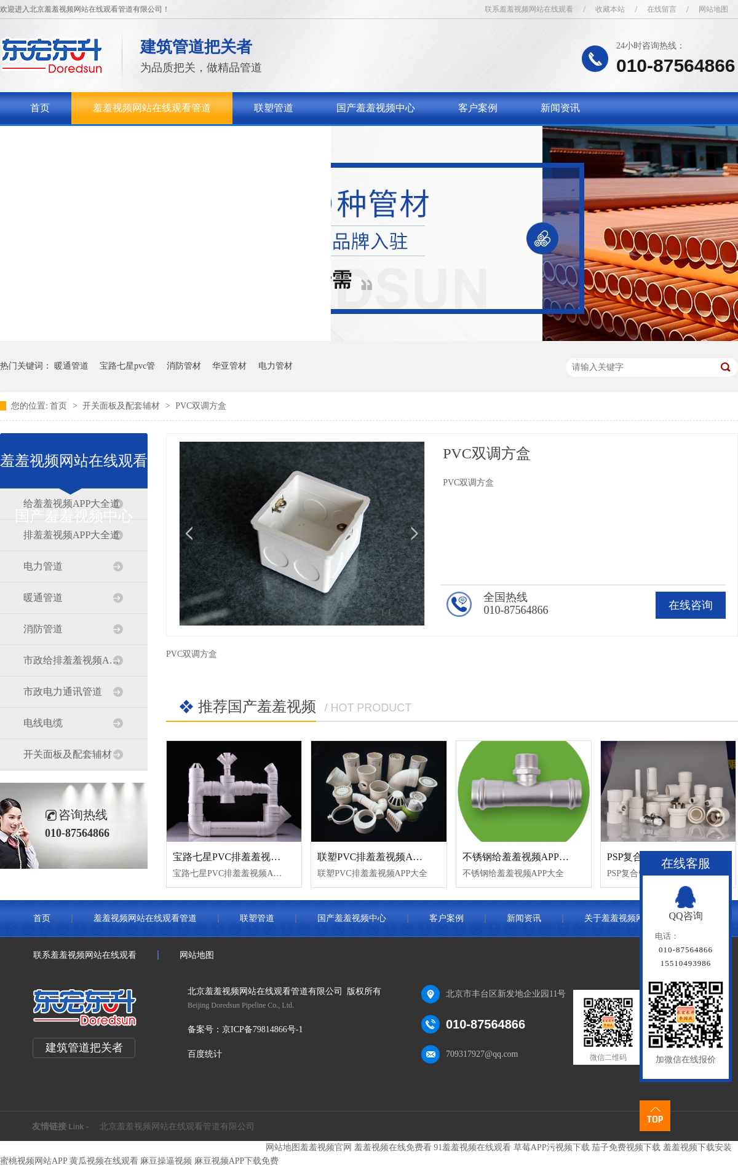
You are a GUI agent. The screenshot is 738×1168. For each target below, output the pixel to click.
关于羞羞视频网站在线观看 (89, 140)
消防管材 (184, 365)
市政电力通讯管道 (62, 691)
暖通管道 (71, 365)
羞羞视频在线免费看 (393, 1147)
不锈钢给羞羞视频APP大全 (520, 857)
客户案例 (478, 108)
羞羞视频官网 (326, 1147)
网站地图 (713, 9)
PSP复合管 (630, 857)
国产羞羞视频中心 (375, 108)
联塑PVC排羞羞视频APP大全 (380, 857)
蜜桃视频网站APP (33, 1161)
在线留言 (661, 9)
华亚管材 (229, 365)
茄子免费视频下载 (626, 1147)
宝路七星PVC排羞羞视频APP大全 (245, 857)
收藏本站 (610, 9)
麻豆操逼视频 (166, 1161)
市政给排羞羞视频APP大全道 (73, 660)
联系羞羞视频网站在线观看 (529, 9)
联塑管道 (273, 108)
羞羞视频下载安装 (697, 1147)
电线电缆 (43, 723)
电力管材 (275, 365)
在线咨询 (691, 605)
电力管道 (43, 566)
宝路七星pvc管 (127, 365)
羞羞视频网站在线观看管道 (152, 108)
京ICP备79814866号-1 (262, 1029)
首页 (40, 108)
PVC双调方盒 (200, 405)
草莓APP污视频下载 (552, 1147)
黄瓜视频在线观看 (103, 1161)
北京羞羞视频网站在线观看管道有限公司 (177, 1126)
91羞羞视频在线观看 (472, 1147)
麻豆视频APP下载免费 (236, 1161)
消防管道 (43, 629)
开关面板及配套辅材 (122, 405)
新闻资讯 (560, 108)
